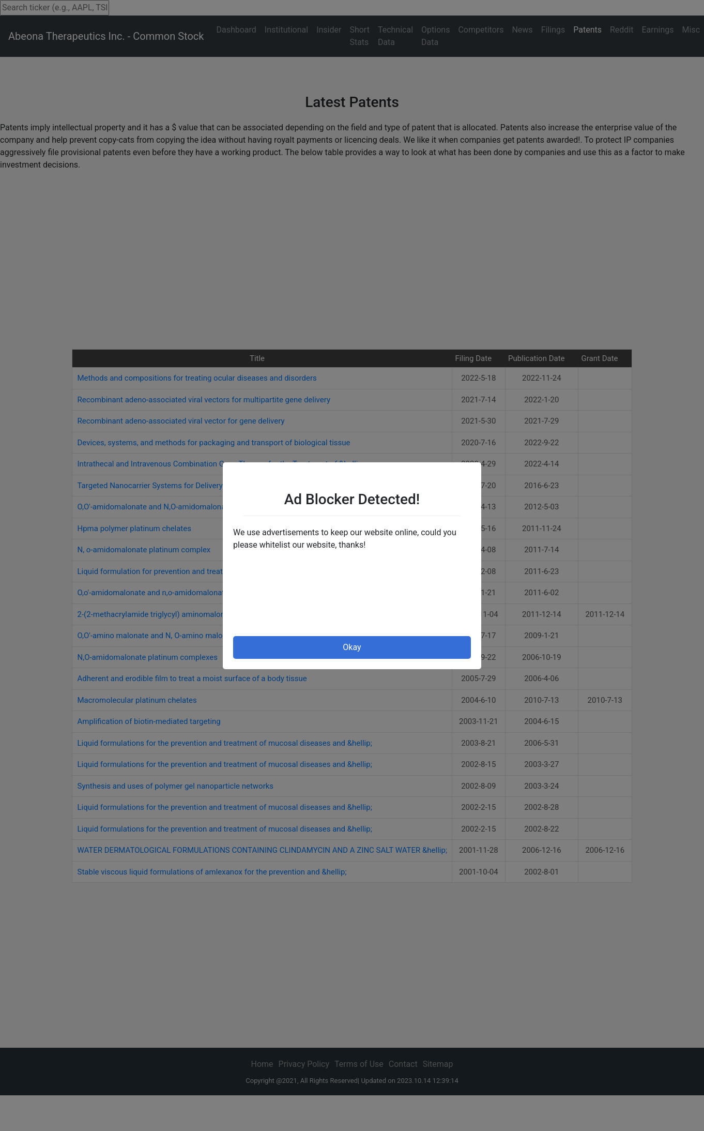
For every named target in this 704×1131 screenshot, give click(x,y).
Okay (352, 647)
